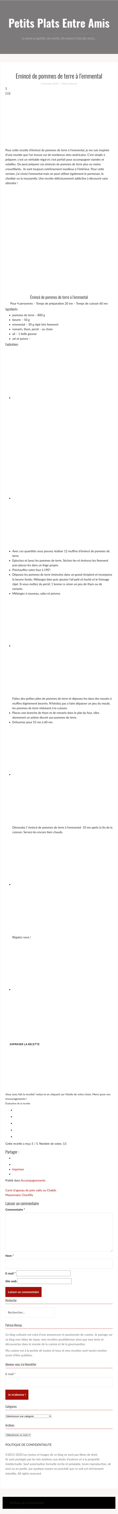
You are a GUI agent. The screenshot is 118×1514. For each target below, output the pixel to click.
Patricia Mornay (69, 83)
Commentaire (15, 1209)
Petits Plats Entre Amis (59, 23)
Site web (11, 1281)
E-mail (10, 1273)
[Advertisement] (59, 121)
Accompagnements (33, 1180)
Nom (9, 1255)
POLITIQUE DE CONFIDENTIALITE (28, 1445)
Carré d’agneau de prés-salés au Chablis (30, 1190)
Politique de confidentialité (27, 1503)
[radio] (62, 1109)
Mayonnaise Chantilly (19, 1195)
